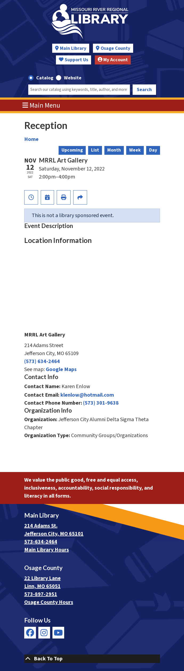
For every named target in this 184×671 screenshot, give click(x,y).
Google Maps (61, 369)
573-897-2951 (40, 594)
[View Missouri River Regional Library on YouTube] (58, 633)
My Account (113, 59)
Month (114, 150)
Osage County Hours (48, 602)
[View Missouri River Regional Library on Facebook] (30, 633)
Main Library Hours (46, 550)
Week (135, 150)
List (95, 150)
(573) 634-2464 (42, 361)
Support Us (73, 59)
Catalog (44, 78)
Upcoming (72, 150)
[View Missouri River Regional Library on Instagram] (44, 633)
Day (153, 150)
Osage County (115, 48)
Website (72, 78)
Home (31, 139)
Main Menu (41, 105)
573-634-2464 (40, 542)
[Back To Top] (92, 658)
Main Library (73, 48)
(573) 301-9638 (101, 403)
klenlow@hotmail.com (87, 395)
